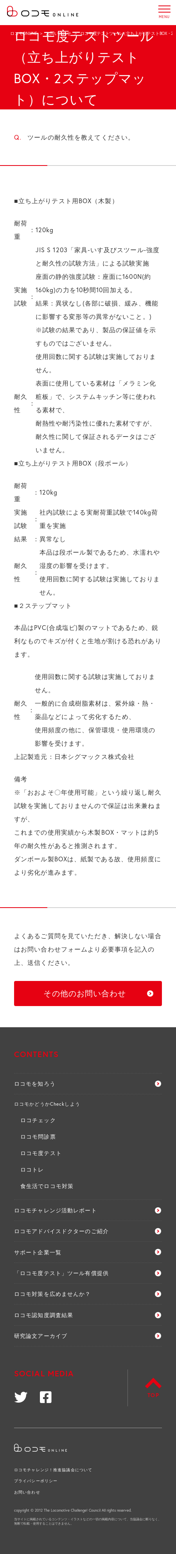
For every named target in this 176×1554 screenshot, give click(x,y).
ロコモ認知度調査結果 (43, 1315)
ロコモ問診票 (38, 1136)
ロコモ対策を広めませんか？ (52, 1293)
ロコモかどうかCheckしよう (47, 1104)
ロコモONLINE (23, 33)
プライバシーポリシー (35, 1480)
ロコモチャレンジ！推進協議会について (53, 1469)
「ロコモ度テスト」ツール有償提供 (61, 1273)
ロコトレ (32, 1169)
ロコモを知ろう (35, 1083)
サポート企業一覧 (37, 1252)
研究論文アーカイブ (40, 1335)
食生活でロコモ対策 (47, 1186)
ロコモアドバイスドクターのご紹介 (61, 1231)
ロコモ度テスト (41, 1153)
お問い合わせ (58, 33)
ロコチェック (38, 1120)
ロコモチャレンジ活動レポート (55, 1210)
